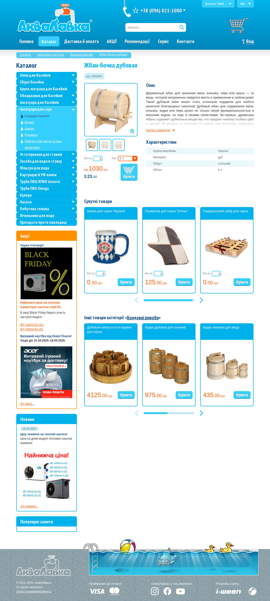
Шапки (29, 128)
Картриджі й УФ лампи (38, 174)
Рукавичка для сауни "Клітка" (166, 211)
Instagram (155, 591)
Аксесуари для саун (50, 55)
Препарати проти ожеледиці (43, 222)
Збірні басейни (32, 82)
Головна (25, 55)
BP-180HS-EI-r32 (31, 329)
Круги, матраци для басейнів (43, 89)
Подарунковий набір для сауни (225, 211)
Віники (29, 122)
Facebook (167, 591)
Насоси (26, 202)
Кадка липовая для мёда (221, 327)
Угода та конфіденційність (33, 591)
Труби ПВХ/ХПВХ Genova (40, 181)
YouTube (180, 591)
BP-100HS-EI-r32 (31, 325)
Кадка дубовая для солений (165, 327)
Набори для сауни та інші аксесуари (43, 144)
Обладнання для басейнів (41, 95)
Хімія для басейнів (35, 75)
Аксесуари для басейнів (39, 102)
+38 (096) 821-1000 (161, 10)
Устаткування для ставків (41, 154)
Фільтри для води (34, 168)
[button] (201, 300)
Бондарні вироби (81, 55)
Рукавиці (31, 135)
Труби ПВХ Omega (34, 188)
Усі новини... (29, 506)
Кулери (26, 195)
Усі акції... (27, 404)
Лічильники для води (37, 215)
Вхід (250, 41)
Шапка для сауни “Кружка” (106, 211)
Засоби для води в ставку (41, 161)
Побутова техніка (34, 208)
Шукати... (134, 27)
